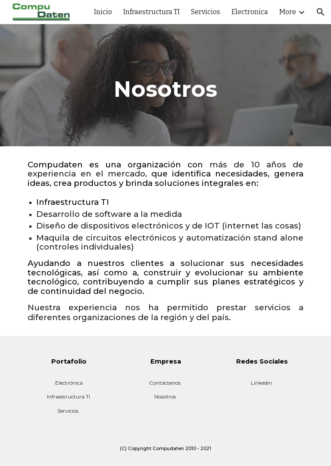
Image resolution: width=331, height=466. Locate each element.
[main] (165, 85)
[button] (320, 12)
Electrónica (69, 383)
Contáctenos (165, 383)
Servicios (67, 410)
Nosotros (165, 396)
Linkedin (261, 383)
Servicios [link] (205, 12)
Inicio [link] (103, 12)
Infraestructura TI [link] (151, 12)
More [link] (287, 12)
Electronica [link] (249, 12)
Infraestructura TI (68, 396)
